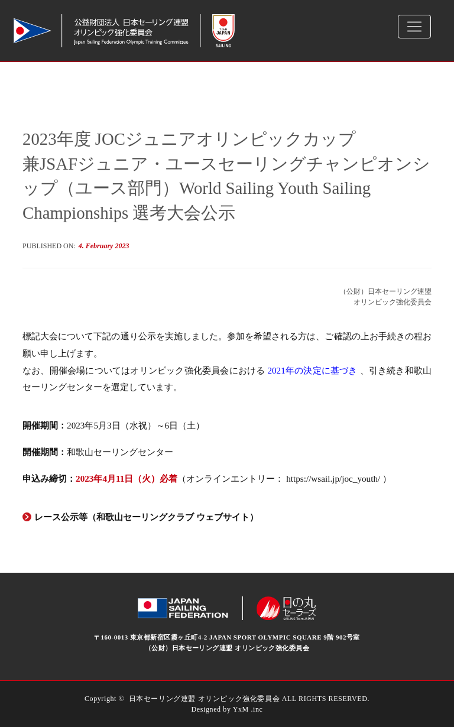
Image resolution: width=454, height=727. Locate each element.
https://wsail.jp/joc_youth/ (334, 478)
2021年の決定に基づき (313, 370)
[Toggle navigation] (414, 26)
